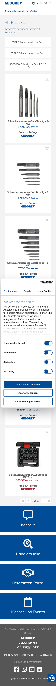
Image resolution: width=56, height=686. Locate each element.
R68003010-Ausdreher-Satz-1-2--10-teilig (28, 65)
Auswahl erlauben (27, 393)
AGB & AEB (46, 655)
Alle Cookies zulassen (28, 384)
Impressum (11, 655)
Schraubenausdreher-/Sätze (22, 11)
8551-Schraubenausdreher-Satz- (28, 42)
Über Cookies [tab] (45, 291)
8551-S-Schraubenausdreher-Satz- (28, 53)
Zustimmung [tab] (10, 291)
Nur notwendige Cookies (28, 401)
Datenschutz (29, 655)
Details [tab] (27, 291)
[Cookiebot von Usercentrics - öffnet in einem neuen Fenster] (40, 283)
